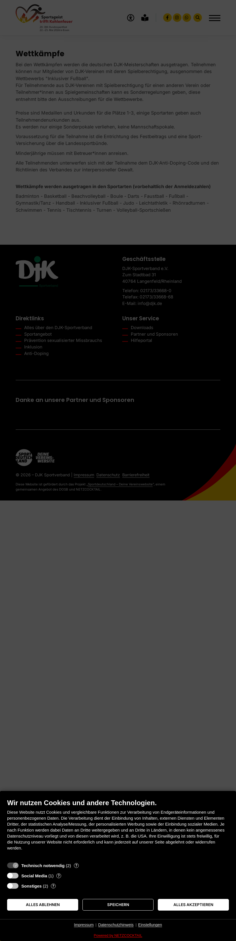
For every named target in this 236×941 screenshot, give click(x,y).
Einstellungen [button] (150, 925)
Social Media (34, 875)
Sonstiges (31, 886)
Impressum (84, 925)
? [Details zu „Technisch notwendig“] (76, 865)
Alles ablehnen (43, 904)
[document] (118, 828)
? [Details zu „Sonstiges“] (53, 886)
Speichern (118, 904)
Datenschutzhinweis (116, 925)
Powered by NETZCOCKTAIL (118, 935)
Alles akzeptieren (193, 904)
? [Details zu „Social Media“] (59, 875)
